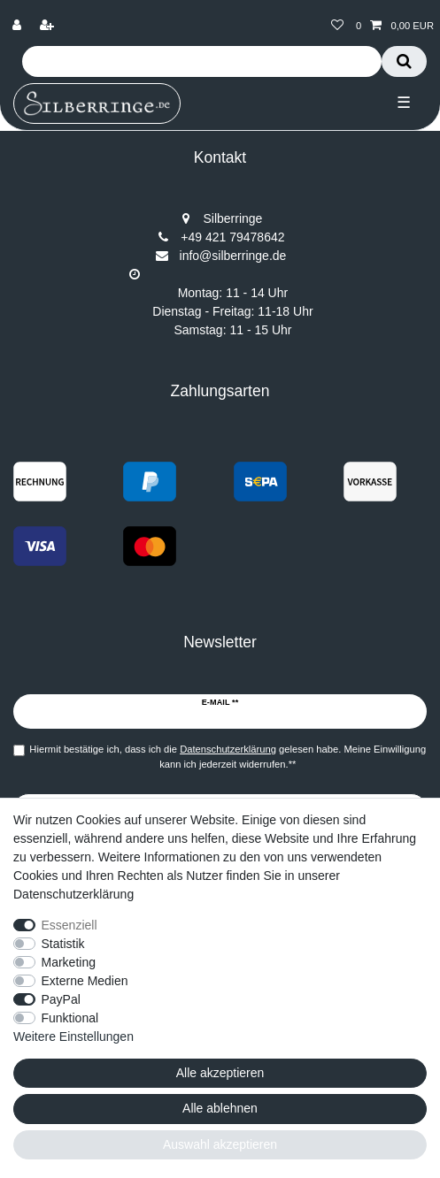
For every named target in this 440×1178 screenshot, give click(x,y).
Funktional (70, 1018)
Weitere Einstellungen (73, 1036)
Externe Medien (85, 981)
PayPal (61, 999)
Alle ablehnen (220, 1108)
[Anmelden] (18, 26)
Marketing (69, 962)
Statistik (63, 944)
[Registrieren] (49, 26)
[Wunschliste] (337, 26)
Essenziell (69, 925)
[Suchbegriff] (202, 61)
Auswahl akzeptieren (220, 1144)
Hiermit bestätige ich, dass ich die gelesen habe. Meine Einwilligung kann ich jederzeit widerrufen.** (227, 756)
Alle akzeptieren (220, 1073)
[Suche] (404, 61)
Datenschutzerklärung (73, 894)
